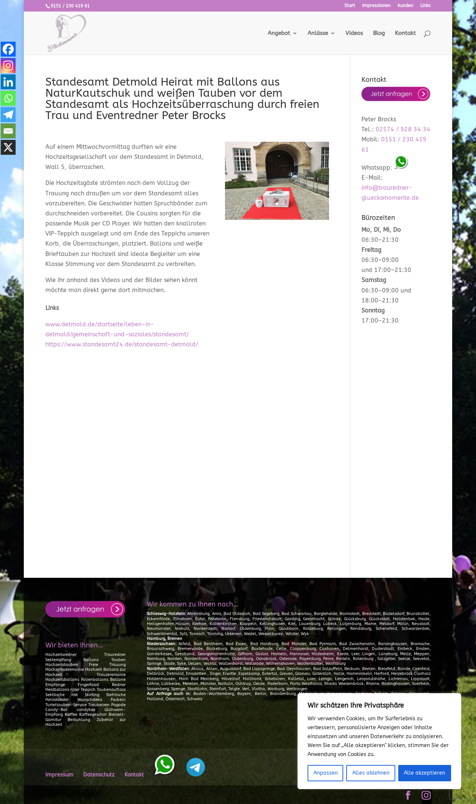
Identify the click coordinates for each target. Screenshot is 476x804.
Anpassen (325, 773)
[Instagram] (8, 65)
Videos (354, 33)
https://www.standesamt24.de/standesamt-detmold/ (121, 344)
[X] (8, 147)
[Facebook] (8, 49)
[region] (379, 741)
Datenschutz (99, 775)
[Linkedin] (8, 81)
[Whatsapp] (8, 98)
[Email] (8, 131)
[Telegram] (8, 114)
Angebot (279, 33)
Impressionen (376, 5)
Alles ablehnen (370, 773)
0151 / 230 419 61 (70, 6)
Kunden (405, 5)
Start (349, 5)
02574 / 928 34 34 (403, 129)
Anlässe (318, 33)
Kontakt (405, 33)
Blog (379, 33)
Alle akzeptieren (424, 773)
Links (425, 5)
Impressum (59, 775)
